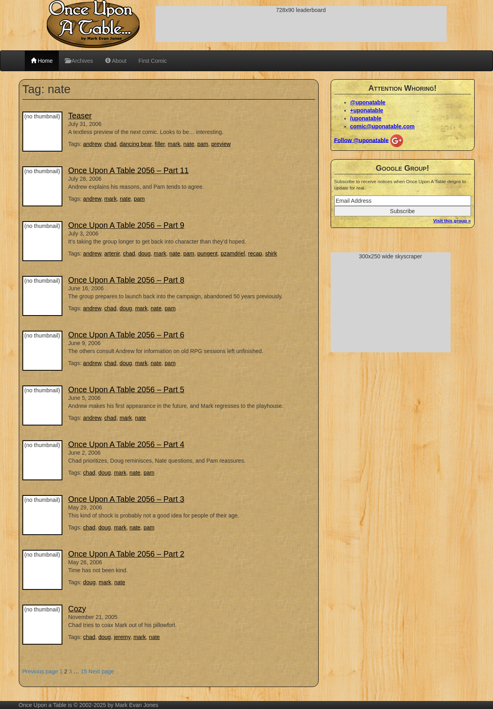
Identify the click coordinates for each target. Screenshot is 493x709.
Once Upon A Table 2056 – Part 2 (126, 553)
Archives (79, 61)
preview (221, 144)
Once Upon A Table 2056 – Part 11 (128, 170)
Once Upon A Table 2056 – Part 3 (126, 499)
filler (160, 144)
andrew (92, 144)
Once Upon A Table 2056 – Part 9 (126, 225)
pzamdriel (233, 253)
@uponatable (367, 102)
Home (42, 61)
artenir (112, 253)
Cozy (77, 608)
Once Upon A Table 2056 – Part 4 (126, 444)
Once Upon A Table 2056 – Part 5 (126, 389)
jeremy (122, 637)
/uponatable (366, 118)
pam (203, 144)
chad (110, 144)
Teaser (80, 115)
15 (84, 671)
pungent (208, 253)
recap (255, 253)
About (116, 61)
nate (189, 144)
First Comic (152, 61)
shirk (271, 253)
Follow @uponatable (361, 140)
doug (144, 253)
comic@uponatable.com (382, 126)
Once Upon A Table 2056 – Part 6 (126, 334)
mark (174, 144)
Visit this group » (452, 220)
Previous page (40, 671)
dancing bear (136, 144)
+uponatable (366, 110)
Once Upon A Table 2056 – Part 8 (126, 280)
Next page (101, 671)
